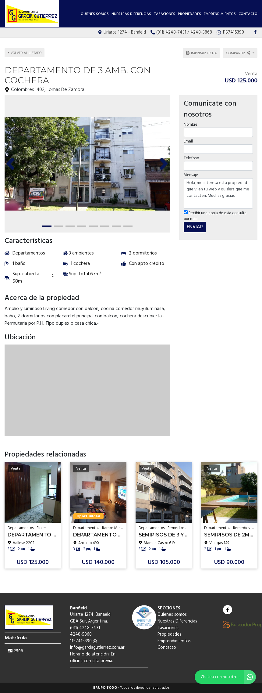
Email (188, 141)
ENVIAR (195, 227)
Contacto (248, 14)
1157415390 (83, 641)
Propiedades (189, 14)
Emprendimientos (220, 14)
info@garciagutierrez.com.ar (97, 647)
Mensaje (191, 175)
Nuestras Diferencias (131, 14)
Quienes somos (95, 14)
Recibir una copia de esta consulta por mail (215, 216)
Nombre (190, 125)
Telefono (191, 158)
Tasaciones (164, 14)
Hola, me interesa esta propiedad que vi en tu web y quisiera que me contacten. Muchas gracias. (218, 193)
